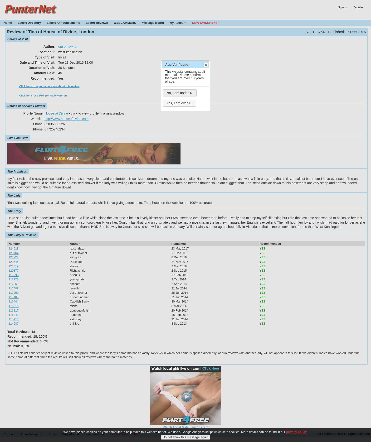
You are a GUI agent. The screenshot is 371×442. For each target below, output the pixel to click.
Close (205, 65)
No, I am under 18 (179, 93)
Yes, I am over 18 (179, 103)
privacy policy (296, 432)
